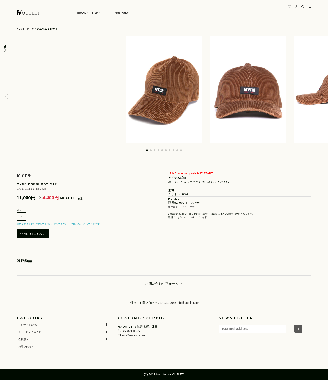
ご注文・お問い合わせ (142, 302)
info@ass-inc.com (188, 302)
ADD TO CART (32, 234)
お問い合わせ (25, 346)
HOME (20, 28)
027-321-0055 (167, 302)
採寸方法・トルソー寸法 (181, 207)
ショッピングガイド (196, 217)
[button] (6, 96)
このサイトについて (29, 324)
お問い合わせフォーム (164, 283)
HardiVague (122, 12)
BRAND (81, 12)
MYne (30, 28)
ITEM (95, 12)
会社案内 (23, 339)
